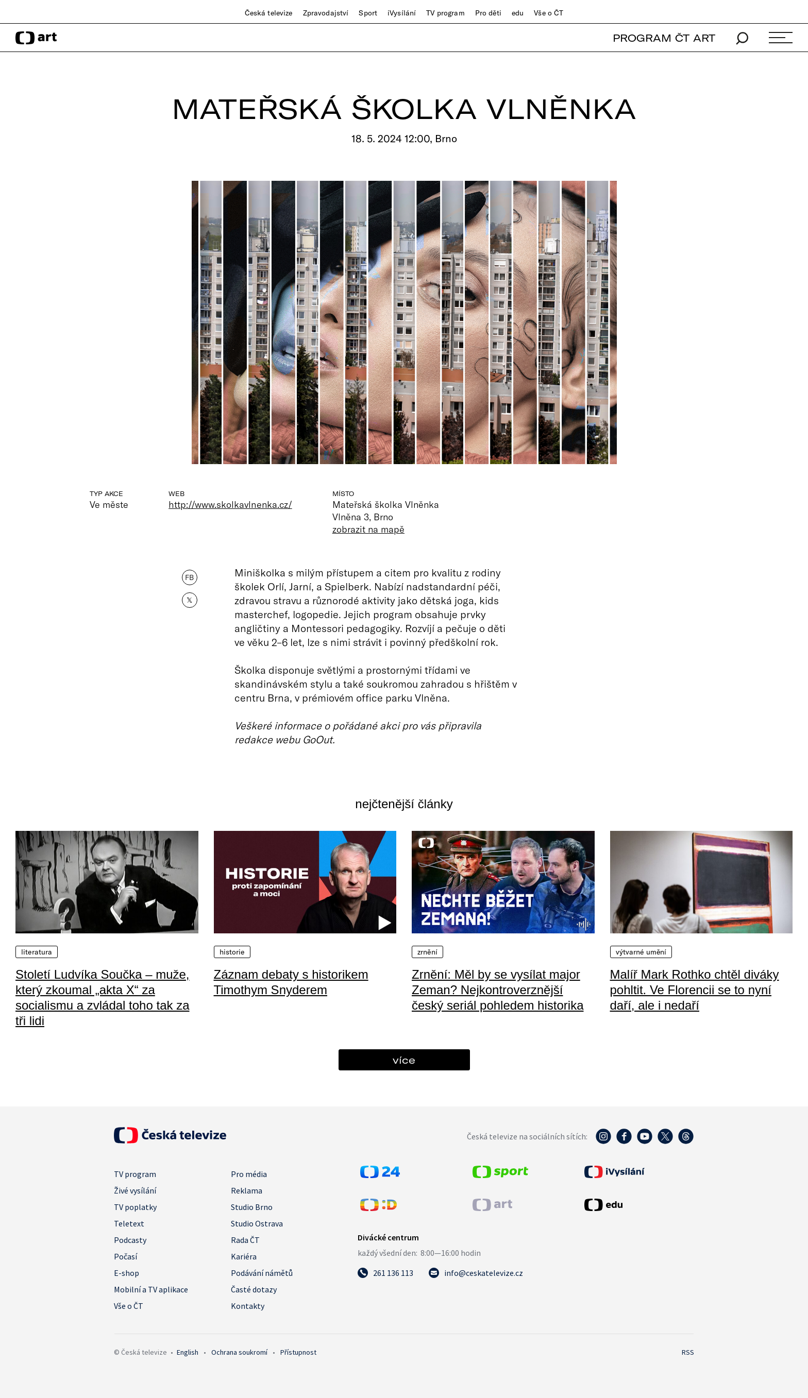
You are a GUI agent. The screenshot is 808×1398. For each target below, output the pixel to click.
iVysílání (402, 13)
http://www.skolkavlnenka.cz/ (230, 504)
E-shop (126, 1273)
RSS (688, 1352)
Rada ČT (245, 1240)
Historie (232, 952)
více (404, 1059)
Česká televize (269, 13)
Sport (368, 13)
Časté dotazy (254, 1289)
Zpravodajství (326, 13)
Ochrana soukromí (239, 1352)
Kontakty (247, 1306)
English (187, 1352)
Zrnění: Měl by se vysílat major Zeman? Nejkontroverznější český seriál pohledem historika (497, 989)
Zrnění (427, 952)
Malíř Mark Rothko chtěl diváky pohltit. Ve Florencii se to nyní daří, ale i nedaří (694, 989)
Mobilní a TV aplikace (151, 1289)
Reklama (246, 1190)
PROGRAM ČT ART (664, 37)
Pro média (249, 1174)
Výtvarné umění (641, 952)
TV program (445, 13)
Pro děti (488, 13)
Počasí (125, 1256)
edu (518, 13)
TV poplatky (135, 1207)
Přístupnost (298, 1352)
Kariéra (244, 1256)
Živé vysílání (135, 1190)
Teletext (129, 1223)
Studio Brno (252, 1207)
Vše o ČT (548, 13)
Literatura (36, 952)
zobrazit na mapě (368, 529)
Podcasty (130, 1240)
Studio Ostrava (257, 1223)
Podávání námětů (262, 1273)
